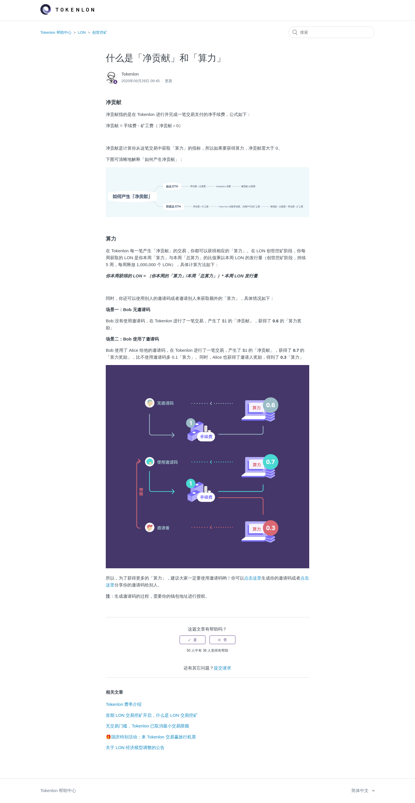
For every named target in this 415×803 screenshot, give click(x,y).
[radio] (192, 639)
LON (82, 32)
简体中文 (360, 790)
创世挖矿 (99, 32)
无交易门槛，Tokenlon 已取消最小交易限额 (147, 725)
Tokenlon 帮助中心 (55, 32)
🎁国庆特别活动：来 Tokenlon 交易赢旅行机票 (151, 736)
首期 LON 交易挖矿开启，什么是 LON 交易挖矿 (151, 715)
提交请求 (222, 667)
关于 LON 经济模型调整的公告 (135, 747)
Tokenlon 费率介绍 (124, 704)
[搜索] (331, 32)
